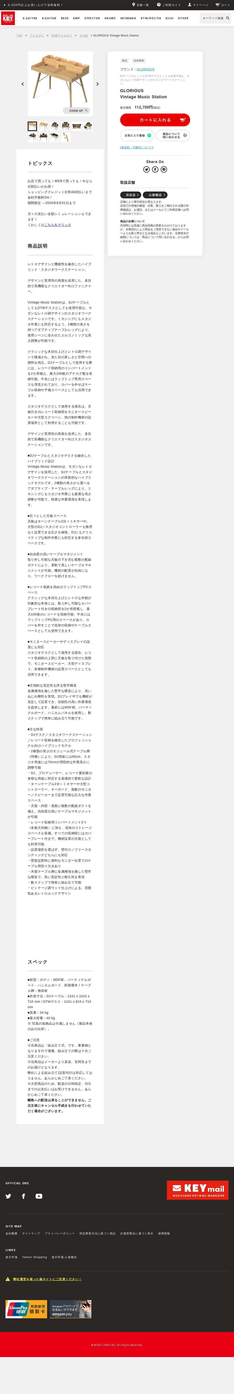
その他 (83, 35)
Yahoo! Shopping (34, 1257)
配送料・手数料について (137, 147)
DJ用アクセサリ (61, 35)
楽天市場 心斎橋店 (64, 1257)
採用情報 (164, 1233)
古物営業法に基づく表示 (136, 1233)
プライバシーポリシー (60, 1233)
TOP (19, 35)
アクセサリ (37, 35)
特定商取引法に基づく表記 (98, 1233)
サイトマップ (31, 1233)
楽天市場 (11, 1257)
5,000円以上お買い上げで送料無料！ (36, 5)
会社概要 (11, 1233)
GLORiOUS (146, 69)
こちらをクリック (57, 225)
